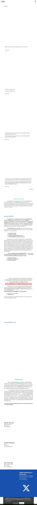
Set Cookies (16, 503)
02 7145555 (23, 478)
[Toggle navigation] (35, 1)
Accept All (22, 503)
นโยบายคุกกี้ (9, 500)
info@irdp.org (24, 479)
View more (7, 50)
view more (31, 189)
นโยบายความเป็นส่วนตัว (27, 499)
